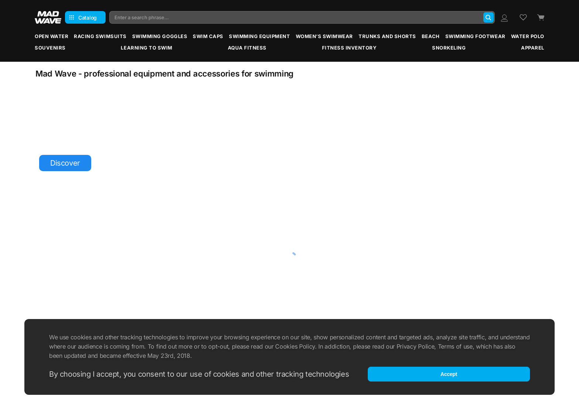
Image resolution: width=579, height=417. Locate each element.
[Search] (488, 17)
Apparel (532, 48)
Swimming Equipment (259, 36)
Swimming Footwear (475, 36)
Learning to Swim (146, 48)
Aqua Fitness (247, 48)
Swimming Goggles (159, 36)
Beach (431, 36)
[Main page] (48, 17)
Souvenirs (50, 48)
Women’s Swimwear (324, 36)
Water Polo (527, 36)
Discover (65, 163)
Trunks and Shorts (387, 36)
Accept (449, 374)
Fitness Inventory (349, 48)
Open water (51, 36)
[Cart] (540, 17)
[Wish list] (523, 17)
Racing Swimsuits (100, 36)
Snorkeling (449, 48)
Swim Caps (208, 36)
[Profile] (504, 17)
